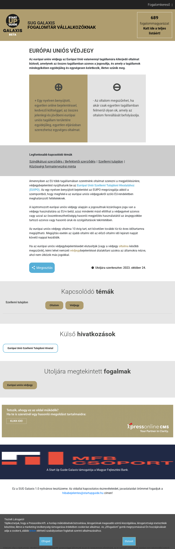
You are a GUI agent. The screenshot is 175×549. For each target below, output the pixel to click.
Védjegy (74, 305)
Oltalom (54, 305)
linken (33, 530)
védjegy (75, 250)
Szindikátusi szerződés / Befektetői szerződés (62, 161)
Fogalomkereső (159, 5)
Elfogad (45, 541)
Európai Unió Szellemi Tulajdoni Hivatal (30, 348)
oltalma (124, 246)
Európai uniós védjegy (20, 385)
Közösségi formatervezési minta (52, 166)
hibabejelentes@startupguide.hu (82, 493)
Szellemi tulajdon (110, 161)
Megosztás (42, 268)
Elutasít (129, 541)
